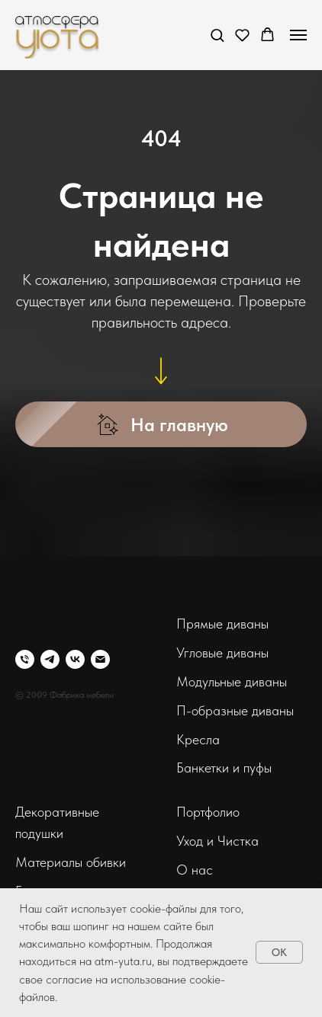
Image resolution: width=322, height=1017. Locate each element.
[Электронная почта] (100, 659)
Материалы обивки (70, 862)
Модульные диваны (231, 681)
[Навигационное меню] (298, 35)
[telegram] (50, 659)
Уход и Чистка (217, 841)
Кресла (198, 739)
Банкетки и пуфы (224, 768)
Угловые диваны (222, 652)
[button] (217, 34)
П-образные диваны (235, 710)
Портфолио (208, 812)
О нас (194, 870)
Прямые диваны (222, 624)
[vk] (75, 659)
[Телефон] (24, 659)
